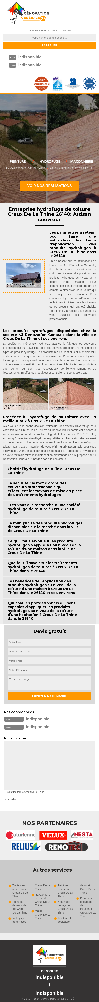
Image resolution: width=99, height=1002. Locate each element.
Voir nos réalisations (49, 186)
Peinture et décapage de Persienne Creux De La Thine (88, 907)
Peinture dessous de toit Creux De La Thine (19, 907)
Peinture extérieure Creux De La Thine (65, 891)
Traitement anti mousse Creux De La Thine (20, 891)
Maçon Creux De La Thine (43, 914)
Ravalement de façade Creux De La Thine (43, 900)
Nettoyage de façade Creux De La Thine (65, 907)
